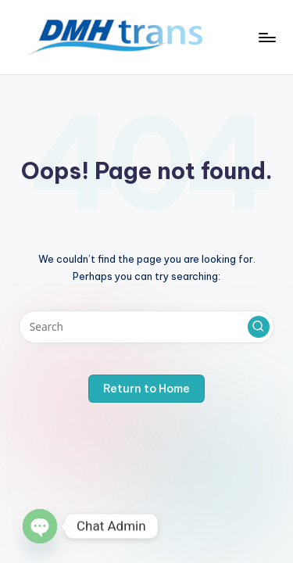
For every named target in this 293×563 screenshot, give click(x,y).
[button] (259, 327)
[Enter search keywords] (146, 326)
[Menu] (266, 37)
